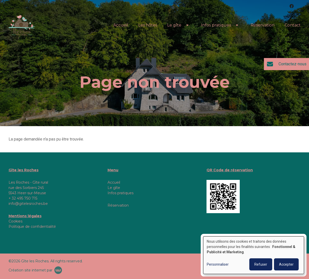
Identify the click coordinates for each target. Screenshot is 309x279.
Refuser (260, 264)
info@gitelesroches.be (28, 203)
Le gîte (174, 25)
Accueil (120, 25)
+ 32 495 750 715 (23, 198)
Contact (293, 25)
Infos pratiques (216, 25)
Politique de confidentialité (32, 226)
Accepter (286, 264)
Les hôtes (147, 25)
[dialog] (253, 255)
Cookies (15, 221)
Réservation (262, 25)
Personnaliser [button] (218, 264)
